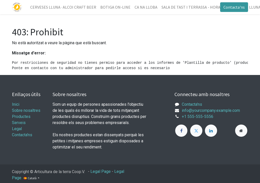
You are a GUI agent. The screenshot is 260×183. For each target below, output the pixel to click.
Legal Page (100, 171)
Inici (15, 104)
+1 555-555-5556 (197, 116)
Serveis (19, 122)
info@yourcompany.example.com (211, 110)
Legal (17, 128)
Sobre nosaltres (26, 110)
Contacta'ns (234, 7)
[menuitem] (63, 7)
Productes (21, 116)
